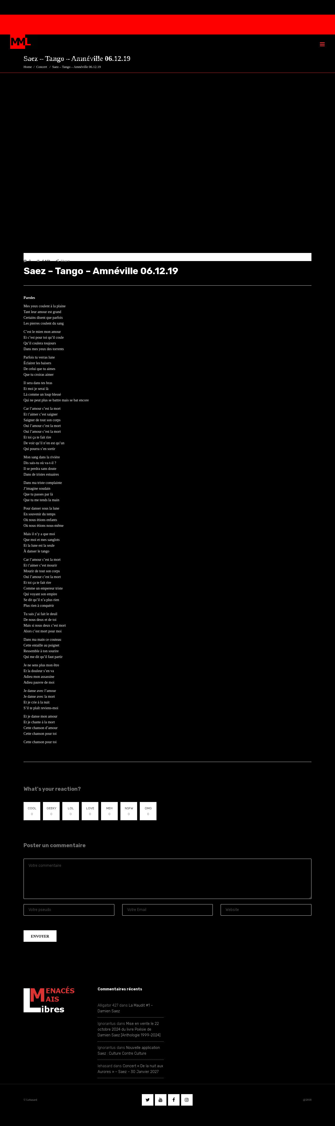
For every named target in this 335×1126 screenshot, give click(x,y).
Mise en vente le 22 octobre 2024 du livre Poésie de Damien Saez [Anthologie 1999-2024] (129, 1029)
